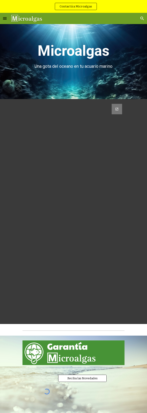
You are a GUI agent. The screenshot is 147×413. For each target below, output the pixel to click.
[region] (73, 6)
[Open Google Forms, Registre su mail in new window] (117, 109)
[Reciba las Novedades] (82, 378)
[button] (5, 18)
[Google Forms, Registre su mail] (73, 211)
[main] (73, 55)
